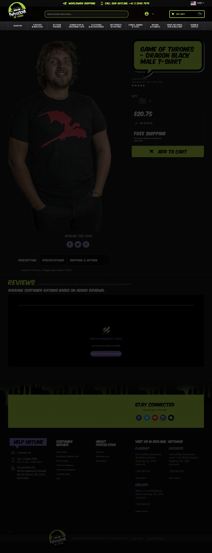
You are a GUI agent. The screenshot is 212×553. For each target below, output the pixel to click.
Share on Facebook (70, 244)
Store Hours (140, 478)
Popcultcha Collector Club (67, 456)
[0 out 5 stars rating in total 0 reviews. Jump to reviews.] (145, 85)
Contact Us (24, 452)
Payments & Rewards (65, 469)
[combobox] (86, 14)
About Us (100, 452)
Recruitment (101, 461)
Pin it (86, 244)
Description (27, 260)
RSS (10, 531)
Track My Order (63, 474)
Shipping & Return (84, 260)
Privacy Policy (62, 461)
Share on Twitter (78, 244)
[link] (149, 14)
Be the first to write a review (106, 353)
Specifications (53, 260)
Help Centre (61, 452)
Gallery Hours (141, 511)
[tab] (23, 260)
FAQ (58, 478)
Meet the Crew (102, 456)
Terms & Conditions (65, 465)
